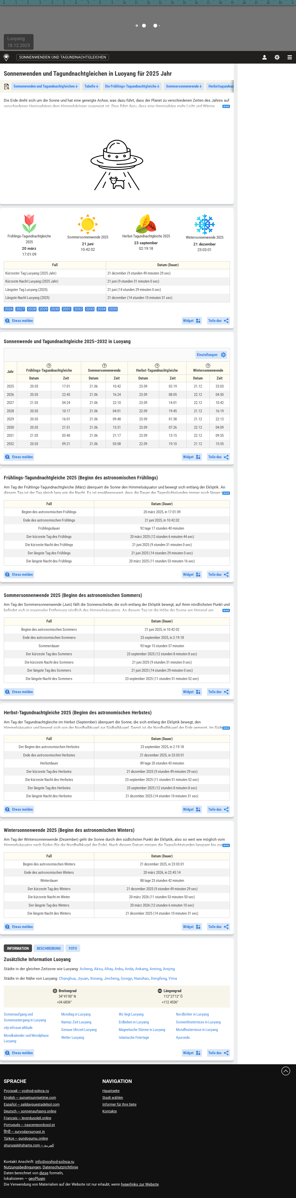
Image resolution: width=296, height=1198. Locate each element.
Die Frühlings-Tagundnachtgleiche (132, 86)
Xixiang (96, 978)
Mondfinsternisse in (197, 1029)
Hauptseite (111, 1091)
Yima (172, 978)
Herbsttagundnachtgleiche (230, 86)
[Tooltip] (49, 365)
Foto (73, 948)
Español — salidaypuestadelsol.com (32, 1104)
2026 (9, 309)
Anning (155, 969)
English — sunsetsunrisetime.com (30, 1098)
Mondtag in (76, 1014)
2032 (78, 309)
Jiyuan (82, 978)
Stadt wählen (112, 1098)
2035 (113, 309)
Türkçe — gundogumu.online (26, 1138)
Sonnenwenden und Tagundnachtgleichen (62, 57)
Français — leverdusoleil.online (27, 1118)
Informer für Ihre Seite (119, 1104)
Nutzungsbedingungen (22, 1167)
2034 (101, 309)
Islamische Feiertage (134, 1037)
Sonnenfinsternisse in (198, 1022)
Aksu (98, 969)
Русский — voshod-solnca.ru (26, 1091)
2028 (32, 309)
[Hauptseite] (6, 57)
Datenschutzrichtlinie (60, 1167)
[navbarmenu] (289, 57)
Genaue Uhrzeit (79, 1029)
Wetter (72, 1037)
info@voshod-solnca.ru (54, 1161)
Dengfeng (159, 978)
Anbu (118, 969)
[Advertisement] (117, 165)
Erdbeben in (134, 1022)
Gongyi (126, 978)
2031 (67, 309)
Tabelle (91, 86)
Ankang (141, 969)
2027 (20, 309)
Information (18, 948)
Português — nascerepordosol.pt (29, 1125)
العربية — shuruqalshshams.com (29, 1145)
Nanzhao (141, 978)
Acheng (86, 969)
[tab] (18, 948)
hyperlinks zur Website (140, 1184)
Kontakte (109, 1111)
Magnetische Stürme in (142, 1029)
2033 (90, 309)
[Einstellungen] (277, 57)
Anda (129, 969)
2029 (43, 309)
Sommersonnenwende (184, 86)
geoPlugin (36, 1178)
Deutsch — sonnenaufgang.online (30, 1111)
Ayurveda (183, 1037)
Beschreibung (49, 948)
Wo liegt (131, 1014)
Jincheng (111, 978)
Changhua (67, 978)
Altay (108, 969)
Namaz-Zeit (76, 1022)
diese (43, 1173)
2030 (55, 309)
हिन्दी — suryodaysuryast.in (24, 1132)
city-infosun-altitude (18, 1027)
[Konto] (264, 57)
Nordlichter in (192, 1014)
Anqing (169, 969)
